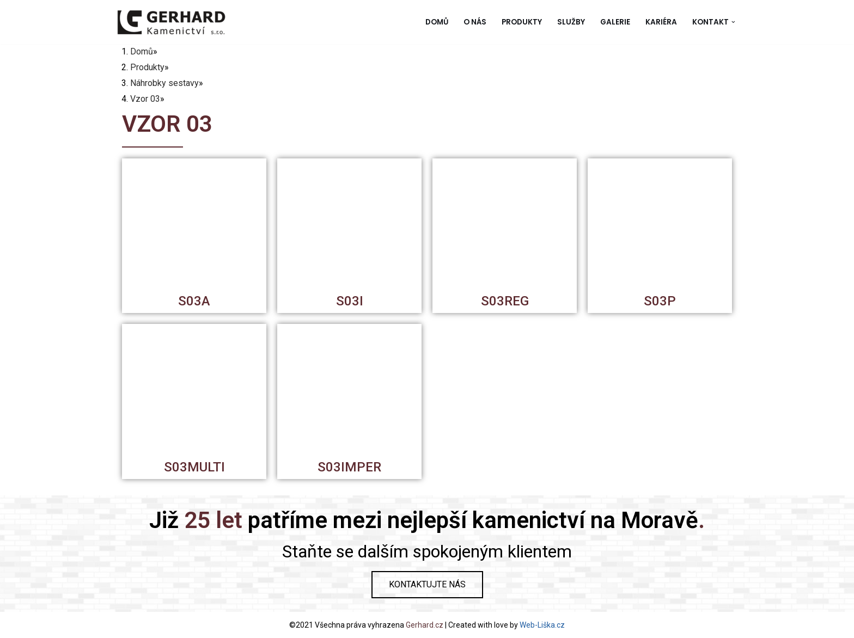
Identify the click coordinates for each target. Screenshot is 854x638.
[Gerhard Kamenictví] (171, 22)
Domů (436, 22)
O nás (474, 22)
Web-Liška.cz (542, 625)
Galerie (615, 22)
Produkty (522, 22)
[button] (733, 22)
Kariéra (661, 22)
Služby (571, 22)
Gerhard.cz (424, 625)
